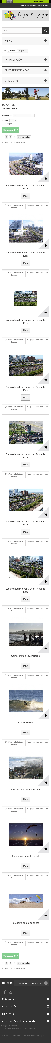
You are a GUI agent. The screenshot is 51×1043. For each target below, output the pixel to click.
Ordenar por (7, 115)
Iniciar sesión (43, 5)
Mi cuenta (8, 1014)
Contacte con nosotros (28, 5)
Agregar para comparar (38, 205)
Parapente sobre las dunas (25, 923)
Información (14, 59)
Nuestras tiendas (17, 70)
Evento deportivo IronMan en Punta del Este (25, 187)
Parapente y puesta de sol (25, 856)
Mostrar (5, 120)
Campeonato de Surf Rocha (25, 656)
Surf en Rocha (25, 722)
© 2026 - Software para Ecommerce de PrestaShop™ (23, 1036)
